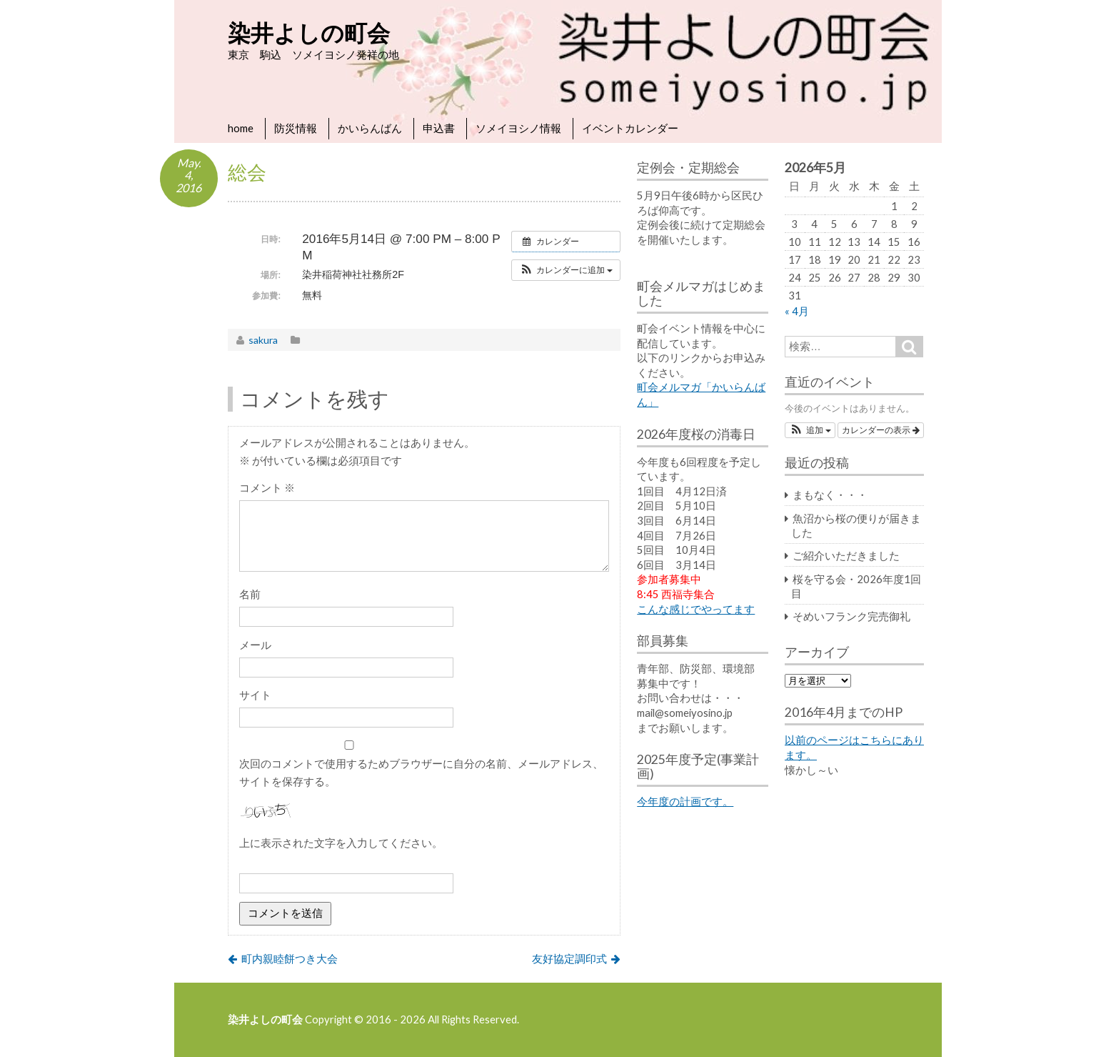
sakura (263, 340)
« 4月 (797, 310)
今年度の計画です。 (685, 801)
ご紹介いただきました (846, 555)
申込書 (439, 127)
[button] (566, 270)
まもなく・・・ (830, 494)
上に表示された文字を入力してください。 (341, 842)
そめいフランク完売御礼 (851, 616)
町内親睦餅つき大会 (289, 958)
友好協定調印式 (569, 958)
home (240, 127)
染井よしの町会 (309, 32)
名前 (250, 593)
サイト (255, 694)
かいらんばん (370, 127)
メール (255, 644)
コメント (267, 487)
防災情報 (295, 127)
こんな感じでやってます (696, 608)
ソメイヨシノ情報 (518, 127)
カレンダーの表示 (881, 430)
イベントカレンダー (630, 127)
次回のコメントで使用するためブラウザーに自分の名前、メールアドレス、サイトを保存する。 (421, 772)
